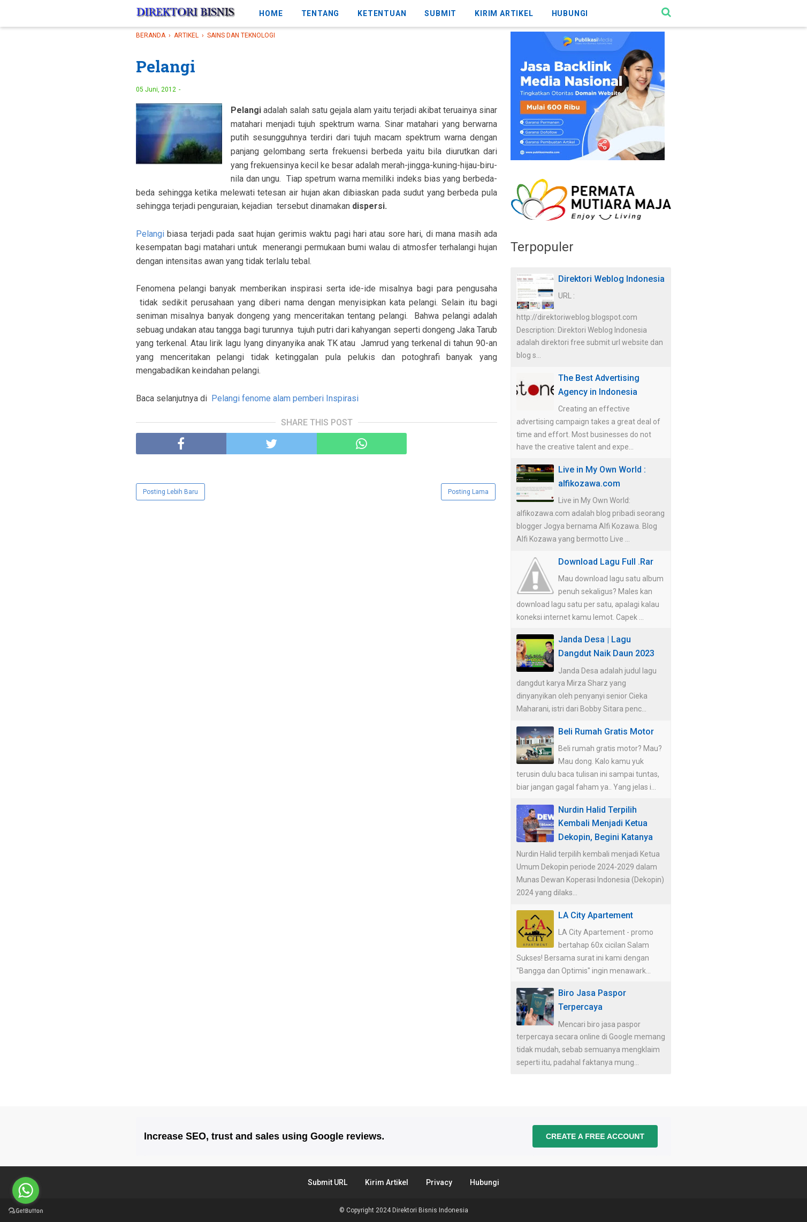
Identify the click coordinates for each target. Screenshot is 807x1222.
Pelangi (150, 234)
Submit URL (327, 1182)
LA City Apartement (595, 915)
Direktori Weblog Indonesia (611, 279)
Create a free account (595, 1136)
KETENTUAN (381, 13)
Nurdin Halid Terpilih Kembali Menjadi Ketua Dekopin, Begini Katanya (605, 823)
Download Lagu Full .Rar (605, 562)
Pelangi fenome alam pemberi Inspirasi (285, 398)
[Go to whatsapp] (25, 1190)
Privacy (439, 1182)
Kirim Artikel (386, 1182)
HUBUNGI (570, 13)
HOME (271, 13)
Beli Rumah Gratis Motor (606, 731)
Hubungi (484, 1182)
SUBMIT (440, 13)
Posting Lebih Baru (170, 492)
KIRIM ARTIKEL (504, 13)
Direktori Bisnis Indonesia (430, 1210)
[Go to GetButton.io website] (26, 1211)
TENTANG (320, 13)
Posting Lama (468, 492)
